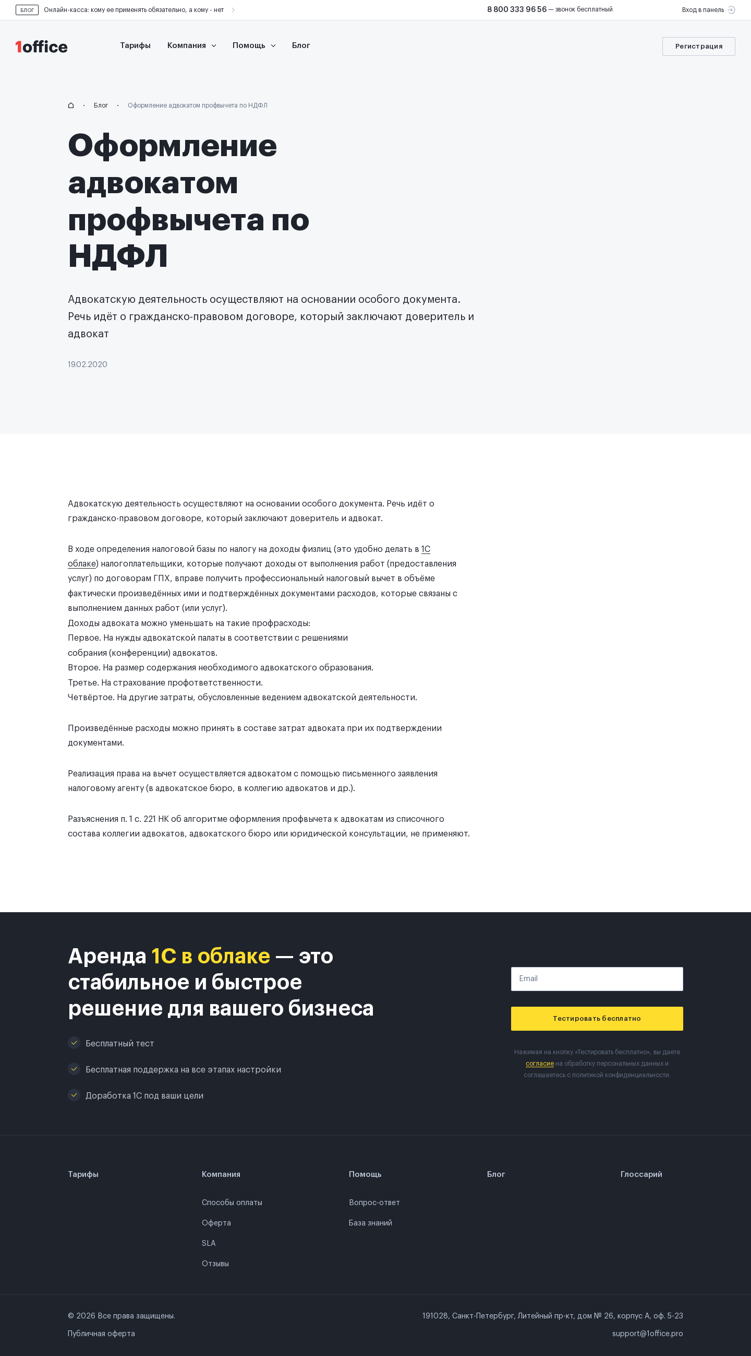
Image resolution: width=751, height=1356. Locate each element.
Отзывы (215, 1264)
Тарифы (135, 46)
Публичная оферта (101, 1334)
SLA (209, 1243)
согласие (540, 1063)
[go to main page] (47, 46)
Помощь (254, 46)
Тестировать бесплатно (597, 1018)
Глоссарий (641, 1174)
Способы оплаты (232, 1203)
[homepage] (71, 105)
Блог (301, 46)
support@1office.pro (647, 1334)
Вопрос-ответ (374, 1203)
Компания (191, 46)
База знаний (370, 1223)
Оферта (216, 1223)
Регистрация (698, 46)
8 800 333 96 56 (517, 10)
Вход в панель (708, 10)
